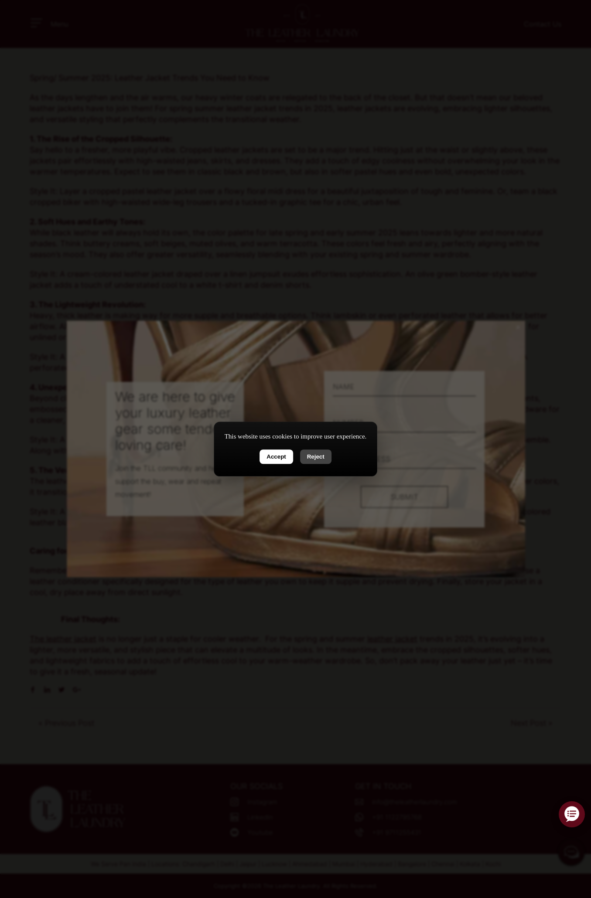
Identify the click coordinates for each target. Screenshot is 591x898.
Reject (316, 456)
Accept (276, 456)
